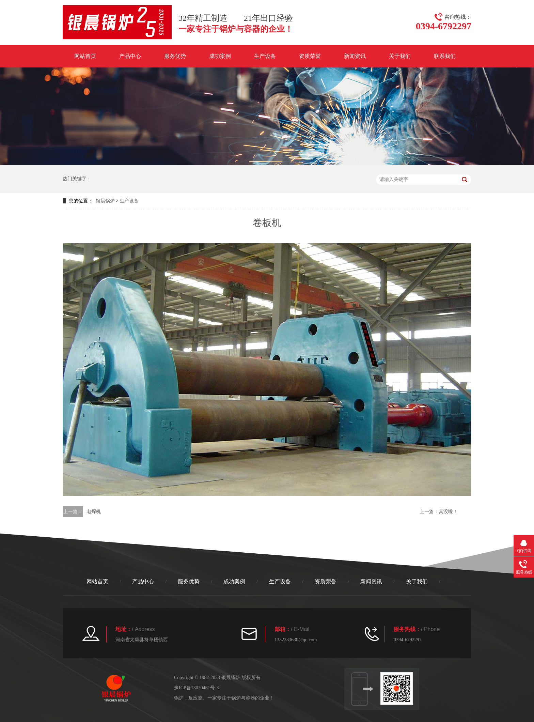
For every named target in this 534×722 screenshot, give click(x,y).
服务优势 (175, 56)
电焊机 (94, 511)
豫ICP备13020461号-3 (196, 687)
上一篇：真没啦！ (439, 511)
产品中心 (130, 56)
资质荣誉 (310, 56)
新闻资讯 (355, 56)
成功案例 (220, 56)
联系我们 (445, 56)
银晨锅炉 (105, 200)
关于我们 (400, 56)
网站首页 (85, 56)
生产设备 (265, 56)
